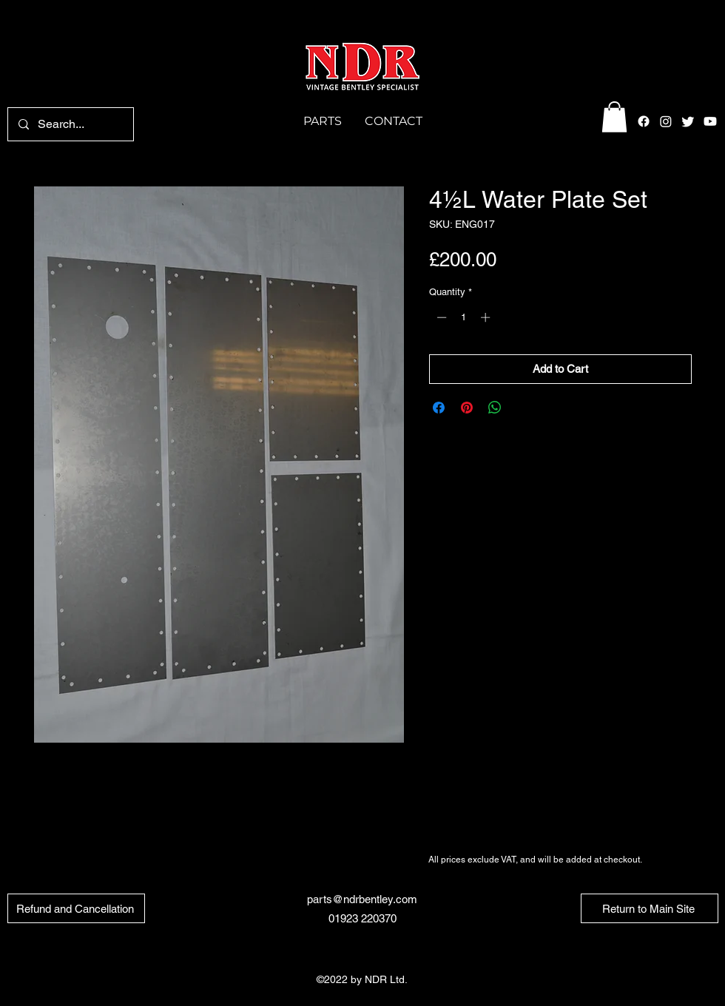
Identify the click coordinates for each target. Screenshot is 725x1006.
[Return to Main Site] (649, 908)
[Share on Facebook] (439, 407)
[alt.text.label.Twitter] (688, 121)
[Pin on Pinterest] (467, 407)
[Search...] (70, 124)
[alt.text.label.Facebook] (643, 121)
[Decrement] (440, 317)
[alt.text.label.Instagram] (665, 121)
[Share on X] (523, 407)
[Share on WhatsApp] (495, 407)
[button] (614, 116)
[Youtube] (710, 121)
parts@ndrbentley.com (362, 899)
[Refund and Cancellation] (76, 908)
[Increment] (487, 317)
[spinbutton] (463, 317)
